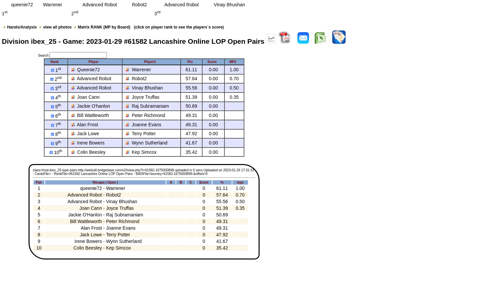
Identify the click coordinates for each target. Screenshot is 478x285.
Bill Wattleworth (90, 115)
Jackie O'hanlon (90, 106)
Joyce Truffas (142, 97)
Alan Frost (84, 124)
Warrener (138, 69)
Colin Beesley (88, 152)
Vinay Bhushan (144, 87)
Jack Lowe (85, 133)
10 (55, 152)
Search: (72, 55)
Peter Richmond (145, 115)
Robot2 (136, 78)
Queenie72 (85, 69)
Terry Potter (141, 133)
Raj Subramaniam (147, 106)
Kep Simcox (141, 152)
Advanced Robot (91, 78)
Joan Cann (85, 97)
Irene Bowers (88, 142)
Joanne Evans (143, 124)
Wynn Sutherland (146, 142)
